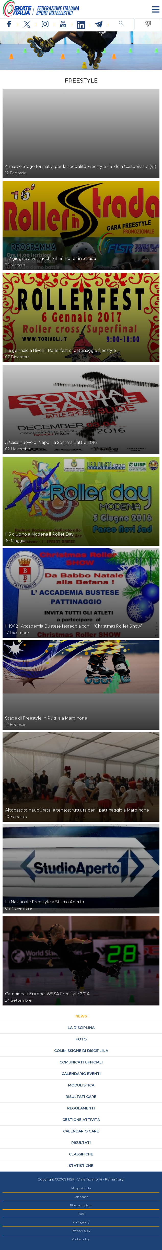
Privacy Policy (81, 1231)
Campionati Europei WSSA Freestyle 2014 (47, 993)
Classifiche (81, 1154)
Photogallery (81, 1222)
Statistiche (81, 1165)
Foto (81, 1039)
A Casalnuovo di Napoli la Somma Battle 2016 (51, 442)
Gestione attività (81, 1119)
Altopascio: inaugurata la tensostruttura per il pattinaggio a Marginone (77, 810)
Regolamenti (81, 1108)
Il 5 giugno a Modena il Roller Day (39, 534)
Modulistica (81, 1085)
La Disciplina (81, 1027)
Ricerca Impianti (81, 1205)
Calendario (81, 1197)
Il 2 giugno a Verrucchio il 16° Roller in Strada (50, 258)
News (81, 1016)
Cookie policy (81, 1239)
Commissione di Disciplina (81, 1050)
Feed (81, 1214)
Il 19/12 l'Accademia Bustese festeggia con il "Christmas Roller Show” (74, 626)
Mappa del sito (81, 1188)
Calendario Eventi (81, 1073)
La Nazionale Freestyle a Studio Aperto (44, 901)
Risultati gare (81, 1096)
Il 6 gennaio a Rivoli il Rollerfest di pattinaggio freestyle (60, 350)
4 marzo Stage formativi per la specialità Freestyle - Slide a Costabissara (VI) (80, 166)
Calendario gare (81, 1131)
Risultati (81, 1142)
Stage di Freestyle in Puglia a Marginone (46, 718)
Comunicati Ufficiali (81, 1062)
